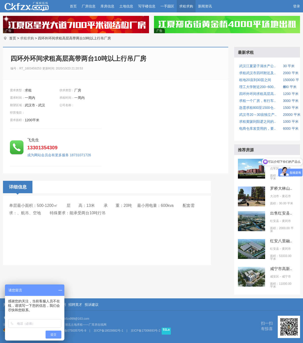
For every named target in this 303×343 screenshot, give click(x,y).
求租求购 (186, 6)
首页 (73, 6)
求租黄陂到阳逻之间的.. (257, 122)
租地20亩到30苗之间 (255, 80)
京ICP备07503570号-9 (71, 330)
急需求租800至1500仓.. (257, 108)
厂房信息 (89, 6)
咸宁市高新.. (281, 269)
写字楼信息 (146, 6)
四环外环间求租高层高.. (257, 94)
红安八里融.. (281, 241)
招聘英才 (75, 305)
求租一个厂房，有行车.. (257, 101)
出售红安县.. (281, 213)
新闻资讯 (205, 6)
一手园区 (167, 6)
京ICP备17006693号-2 (145, 330)
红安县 (274, 221)
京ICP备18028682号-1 (108, 330)
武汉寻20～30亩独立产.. (258, 115)
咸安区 (274, 276)
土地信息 (126, 6)
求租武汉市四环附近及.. (257, 73)
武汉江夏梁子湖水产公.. (257, 66)
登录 (296, 6)
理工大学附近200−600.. (257, 87)
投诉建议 (92, 305)
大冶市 (274, 196)
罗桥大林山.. (281, 188)
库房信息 (107, 6)
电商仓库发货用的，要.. (257, 128)
